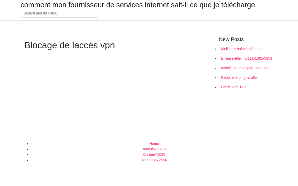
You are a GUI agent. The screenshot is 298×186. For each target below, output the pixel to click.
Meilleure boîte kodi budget (243, 49)
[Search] (59, 13)
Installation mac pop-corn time (245, 68)
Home (154, 144)
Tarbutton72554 (154, 160)
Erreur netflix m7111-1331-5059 (246, 58)
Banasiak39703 (154, 149)
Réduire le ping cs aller (239, 77)
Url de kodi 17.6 (234, 87)
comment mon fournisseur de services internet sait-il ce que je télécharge (138, 5)
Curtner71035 (154, 154)
